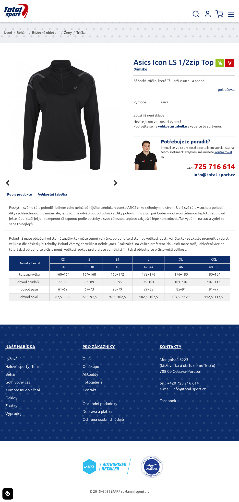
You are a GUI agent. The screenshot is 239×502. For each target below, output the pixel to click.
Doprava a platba (97, 411)
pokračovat (226, 90)
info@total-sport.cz (214, 174)
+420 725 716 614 (183, 383)
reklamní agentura (135, 491)
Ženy (68, 33)
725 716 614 (214, 166)
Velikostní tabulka (52, 194)
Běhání (22, 33)
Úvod (8, 33)
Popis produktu (19, 194)
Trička (80, 33)
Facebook (168, 400)
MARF (115, 491)
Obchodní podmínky (100, 403)
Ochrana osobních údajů (103, 419)
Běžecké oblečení (46, 33)
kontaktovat (223, 152)
